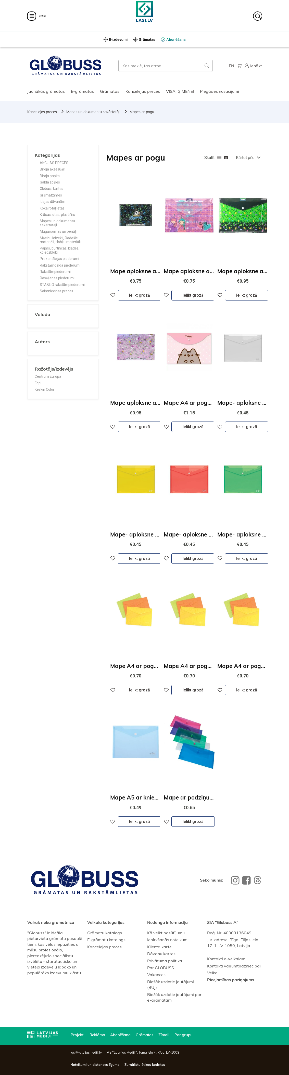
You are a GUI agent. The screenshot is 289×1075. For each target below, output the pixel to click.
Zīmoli (163, 1034)
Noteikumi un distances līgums (94, 1065)
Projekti (77, 1034)
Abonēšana (120, 1034)
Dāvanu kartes (161, 953)
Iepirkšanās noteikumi (168, 939)
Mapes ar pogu (142, 112)
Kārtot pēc (245, 157)
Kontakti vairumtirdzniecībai (234, 965)
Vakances (156, 974)
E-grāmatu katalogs (106, 939)
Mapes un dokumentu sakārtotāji (93, 112)
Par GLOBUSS (160, 967)
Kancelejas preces (142, 91)
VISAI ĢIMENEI (180, 91)
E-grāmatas (82, 91)
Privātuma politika (164, 960)
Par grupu (183, 1034)
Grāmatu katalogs (104, 932)
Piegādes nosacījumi (219, 91)
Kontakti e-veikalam (226, 958)
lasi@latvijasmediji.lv (86, 1052)
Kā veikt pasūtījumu (166, 932)
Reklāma (97, 1034)
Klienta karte (159, 946)
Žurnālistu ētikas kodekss (144, 1065)
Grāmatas (109, 91)
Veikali (213, 972)
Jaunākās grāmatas (46, 91)
